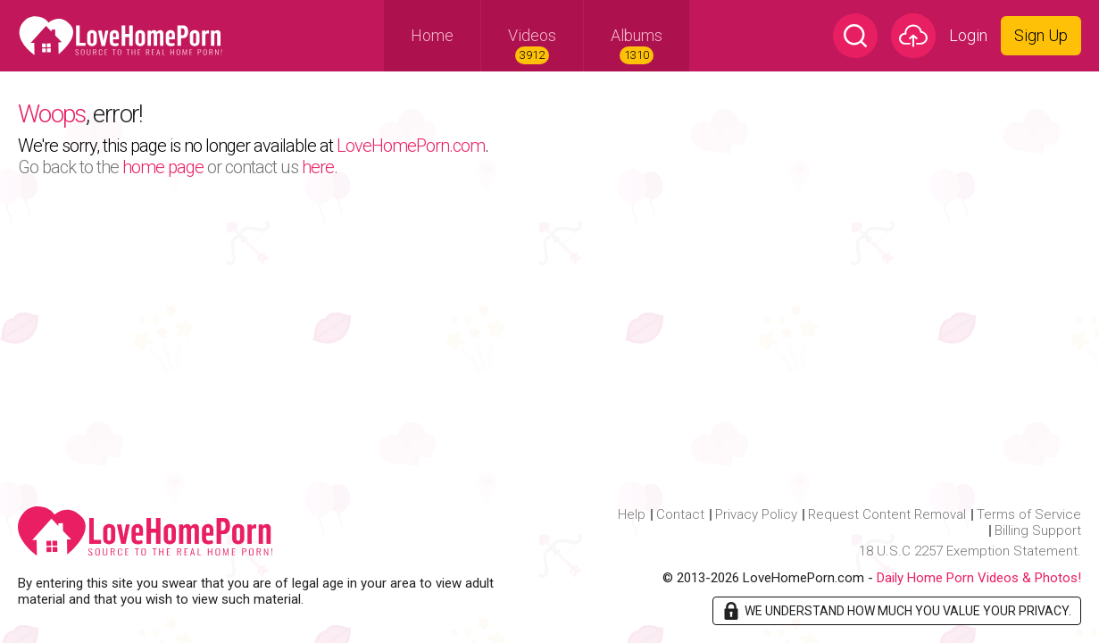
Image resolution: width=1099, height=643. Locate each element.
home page (163, 167)
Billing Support (1038, 530)
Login (968, 35)
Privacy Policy (756, 514)
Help (631, 514)
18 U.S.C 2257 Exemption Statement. (970, 551)
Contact (680, 514)
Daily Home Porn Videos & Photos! (979, 578)
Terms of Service (1029, 514)
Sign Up (1041, 35)
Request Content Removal (887, 514)
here (318, 167)
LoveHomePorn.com (411, 145)
